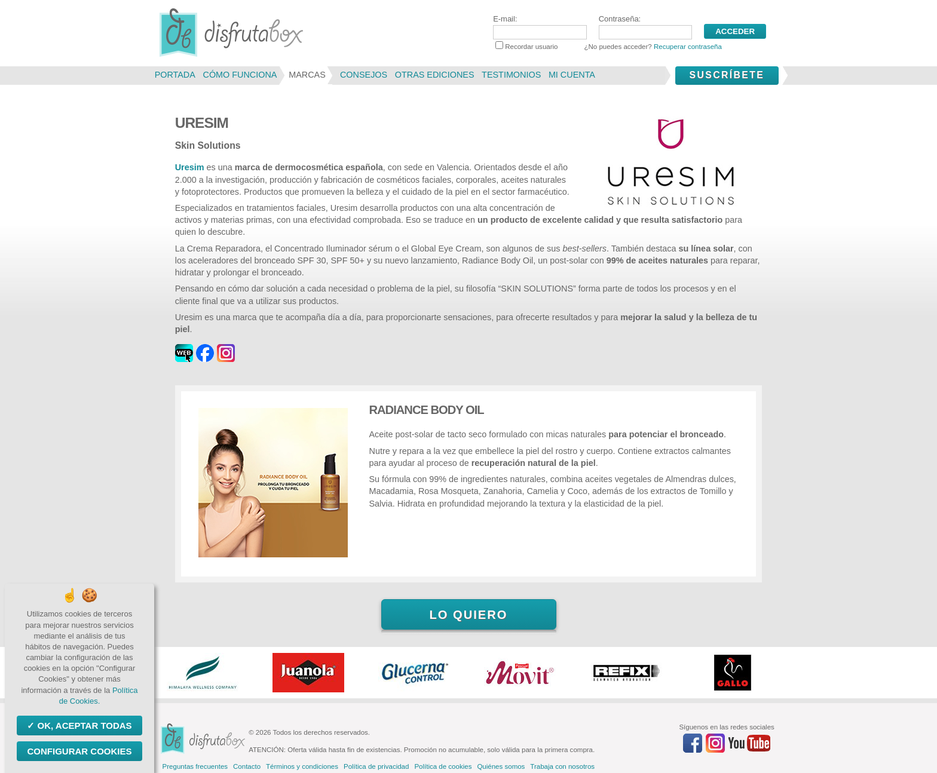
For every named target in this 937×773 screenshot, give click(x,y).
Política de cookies (442, 766)
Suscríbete (726, 75)
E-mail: (539, 26)
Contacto (247, 766)
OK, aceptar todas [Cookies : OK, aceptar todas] (83, 725)
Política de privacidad (376, 766)
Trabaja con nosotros (562, 766)
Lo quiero (468, 614)
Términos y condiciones (302, 766)
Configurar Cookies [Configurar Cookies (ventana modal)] (79, 751)
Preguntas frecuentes (195, 766)
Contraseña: (645, 26)
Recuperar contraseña (688, 46)
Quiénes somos (501, 766)
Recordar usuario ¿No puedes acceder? (608, 46)
